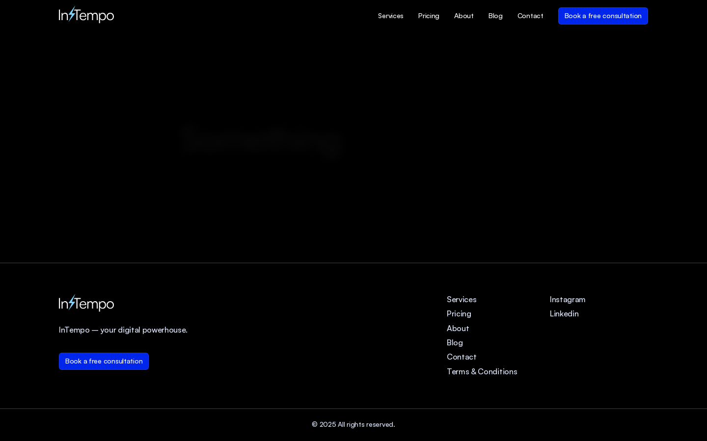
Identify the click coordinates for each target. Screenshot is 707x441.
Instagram (568, 299)
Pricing (459, 313)
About (458, 328)
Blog (455, 342)
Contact (462, 357)
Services (461, 299)
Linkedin (564, 313)
